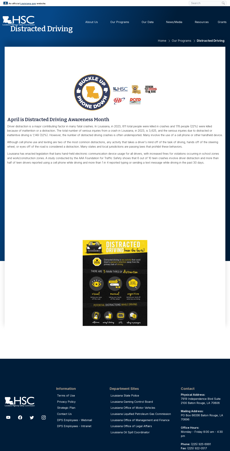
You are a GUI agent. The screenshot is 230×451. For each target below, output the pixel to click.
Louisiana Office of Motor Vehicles (133, 407)
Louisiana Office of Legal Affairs (131, 426)
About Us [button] (91, 21)
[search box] (205, 3)
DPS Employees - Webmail (74, 420)
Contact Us (64, 414)
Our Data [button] (148, 21)
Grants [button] (222, 21)
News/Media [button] (174, 21)
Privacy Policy (66, 401)
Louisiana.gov (28, 3)
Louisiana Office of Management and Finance (140, 420)
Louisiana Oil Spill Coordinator (130, 432)
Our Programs (181, 40)
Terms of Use (66, 395)
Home (162, 40)
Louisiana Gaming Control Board (132, 401)
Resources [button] (202, 21)
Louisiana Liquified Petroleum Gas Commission (141, 414)
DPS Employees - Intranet (74, 426)
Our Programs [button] (119, 21)
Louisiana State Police (125, 395)
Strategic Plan (66, 407)
